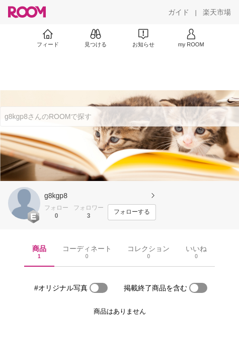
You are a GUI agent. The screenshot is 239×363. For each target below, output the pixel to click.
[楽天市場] (217, 12)
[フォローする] (132, 212)
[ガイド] (178, 12)
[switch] (99, 288)
